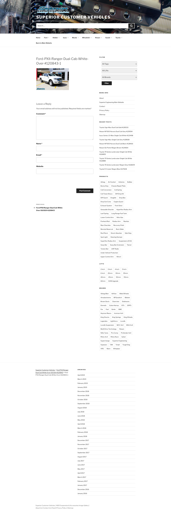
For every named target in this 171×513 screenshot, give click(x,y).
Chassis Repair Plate (118, 186)
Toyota (118, 38)
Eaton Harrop (114, 305)
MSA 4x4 (129, 325)
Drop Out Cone (106, 202)
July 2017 (81, 461)
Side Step (128, 233)
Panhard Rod (105, 221)
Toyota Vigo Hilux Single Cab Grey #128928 (114, 140)
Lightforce (114, 321)
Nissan (98, 38)
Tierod (129, 245)
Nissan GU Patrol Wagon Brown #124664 (113, 148)
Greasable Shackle (107, 209)
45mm (110, 277)
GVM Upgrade (113, 281)
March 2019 (82, 379)
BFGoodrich (118, 297)
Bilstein (127, 297)
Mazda (75, 38)
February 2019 (83, 383)
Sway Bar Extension (117, 245)
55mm (126, 277)
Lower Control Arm (107, 217)
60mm (103, 281)
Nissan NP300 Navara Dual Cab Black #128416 (116, 144)
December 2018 (83, 391)
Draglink (113, 198)
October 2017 (82, 448)
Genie (113, 309)
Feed (53, 508)
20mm (110, 273)
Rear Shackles (106, 225)
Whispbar (116, 349)
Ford (46, 38)
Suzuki (108, 38)
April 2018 (81, 424)
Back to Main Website (44, 43)
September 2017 (83, 452)
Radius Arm (116, 221)
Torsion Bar (105, 249)
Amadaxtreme (106, 297)
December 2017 (83, 440)
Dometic (104, 305)
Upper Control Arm (107, 257)
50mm (118, 277)
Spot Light (104, 237)
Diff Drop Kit (119, 194)
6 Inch (103, 273)
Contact (102, 106)
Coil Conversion (106, 190)
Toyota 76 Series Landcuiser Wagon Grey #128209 (117, 165)
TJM (111, 345)
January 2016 (82, 493)
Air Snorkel (112, 182)
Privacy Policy (104, 110)
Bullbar (129, 182)
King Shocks (105, 317)
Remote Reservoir (107, 229)
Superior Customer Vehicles (73, 17)
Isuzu (66, 38)
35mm (125, 273)
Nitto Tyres (104, 333)
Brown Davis (105, 301)
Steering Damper (116, 237)
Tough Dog (126, 345)
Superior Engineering (119, 341)
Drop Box (122, 198)
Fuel (107, 309)
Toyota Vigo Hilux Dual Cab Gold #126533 (113, 127)
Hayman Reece (106, 313)
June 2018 (81, 416)
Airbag (103, 182)
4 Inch (117, 269)
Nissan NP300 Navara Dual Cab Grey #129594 (116, 131)
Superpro (104, 345)
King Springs (116, 317)
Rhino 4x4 (104, 337)
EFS (122, 305)
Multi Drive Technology (108, 329)
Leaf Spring (105, 213)
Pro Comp (114, 333)
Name (39, 144)
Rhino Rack (115, 337)
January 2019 (82, 387)
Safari (123, 337)
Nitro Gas (120, 217)
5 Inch (124, 269)
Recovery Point (118, 225)
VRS (102, 349)
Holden (56, 38)
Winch (118, 257)
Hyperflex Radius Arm (124, 209)
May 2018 (81, 420)
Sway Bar (104, 245)
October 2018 (82, 399)
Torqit (118, 345)
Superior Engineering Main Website (111, 102)
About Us (39, 508)
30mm (117, 273)
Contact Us (47, 508)
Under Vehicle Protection (109, 253)
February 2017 (83, 481)
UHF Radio (115, 249)
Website (39, 166)
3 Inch (110, 269)
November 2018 (83, 395)
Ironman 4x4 (118, 313)
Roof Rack (104, 233)
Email (39, 155)
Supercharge (105, 341)
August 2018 (82, 408)
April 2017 (81, 473)
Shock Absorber (116, 233)
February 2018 (83, 432)
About (101, 98)
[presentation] (52, 181)
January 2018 (82, 436)
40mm (103, 277)
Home (38, 38)
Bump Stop (104, 186)
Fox (102, 309)
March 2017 (82, 477)
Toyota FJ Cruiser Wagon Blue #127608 (113, 169)
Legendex (104, 321)
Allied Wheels (124, 293)
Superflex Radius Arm (108, 241)
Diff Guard (104, 198)
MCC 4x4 (120, 325)
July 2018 (81, 412)
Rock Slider (120, 229)
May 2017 (81, 469)
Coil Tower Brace (106, 194)
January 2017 (82, 485)
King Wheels (128, 317)
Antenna (121, 182)
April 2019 (81, 375)
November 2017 (83, 444)
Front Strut (118, 205)
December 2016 (83, 489)
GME (120, 309)
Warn (108, 349)
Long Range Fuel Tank (119, 213)
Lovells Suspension (107, 325)
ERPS (129, 305)
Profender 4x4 (126, 333)
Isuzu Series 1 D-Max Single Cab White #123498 (116, 135)
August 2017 (82, 457)
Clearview (115, 301)
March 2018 (82, 428)
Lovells (122, 321)
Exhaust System (106, 205)
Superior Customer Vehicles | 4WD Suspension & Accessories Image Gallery (62, 505)
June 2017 (81, 465)
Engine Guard (118, 202)
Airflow (113, 293)
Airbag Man (105, 293)
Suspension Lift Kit (125, 241)
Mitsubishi (87, 38)
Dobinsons (125, 301)
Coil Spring (118, 190)
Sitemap (102, 114)
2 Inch (103, 269)
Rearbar (126, 221)
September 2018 (83, 403)
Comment (41, 114)
